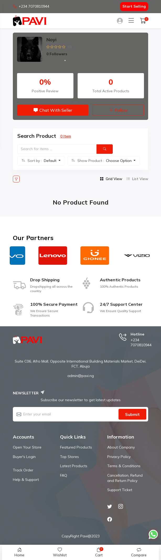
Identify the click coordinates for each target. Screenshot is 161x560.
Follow (118, 110)
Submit (132, 414)
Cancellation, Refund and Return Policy (125, 478)
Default (50, 160)
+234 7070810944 (31, 6)
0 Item (65, 136)
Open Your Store (27, 447)
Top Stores (69, 456)
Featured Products (76, 447)
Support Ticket (119, 489)
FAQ (63, 475)
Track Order (23, 470)
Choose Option (119, 160)
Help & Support (26, 479)
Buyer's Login (24, 456)
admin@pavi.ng (80, 375)
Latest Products (73, 466)
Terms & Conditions (124, 466)
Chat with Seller (53, 110)
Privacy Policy (119, 456)
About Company (121, 447)
